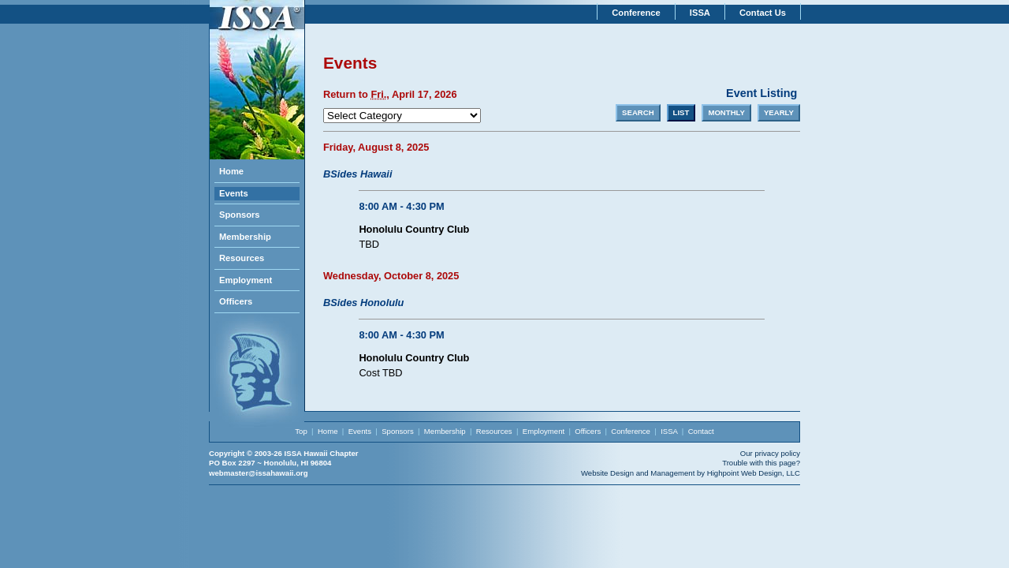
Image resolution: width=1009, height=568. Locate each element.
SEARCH (638, 112)
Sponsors (239, 214)
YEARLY (779, 112)
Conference (636, 12)
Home (231, 171)
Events (233, 193)
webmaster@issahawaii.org (258, 473)
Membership (245, 236)
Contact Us (762, 12)
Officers (235, 301)
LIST (681, 112)
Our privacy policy (770, 453)
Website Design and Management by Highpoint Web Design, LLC (690, 473)
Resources (241, 258)
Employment (245, 280)
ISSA (700, 12)
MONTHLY (726, 112)
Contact (701, 431)
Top (301, 431)
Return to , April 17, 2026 (390, 94)
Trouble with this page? (761, 462)
